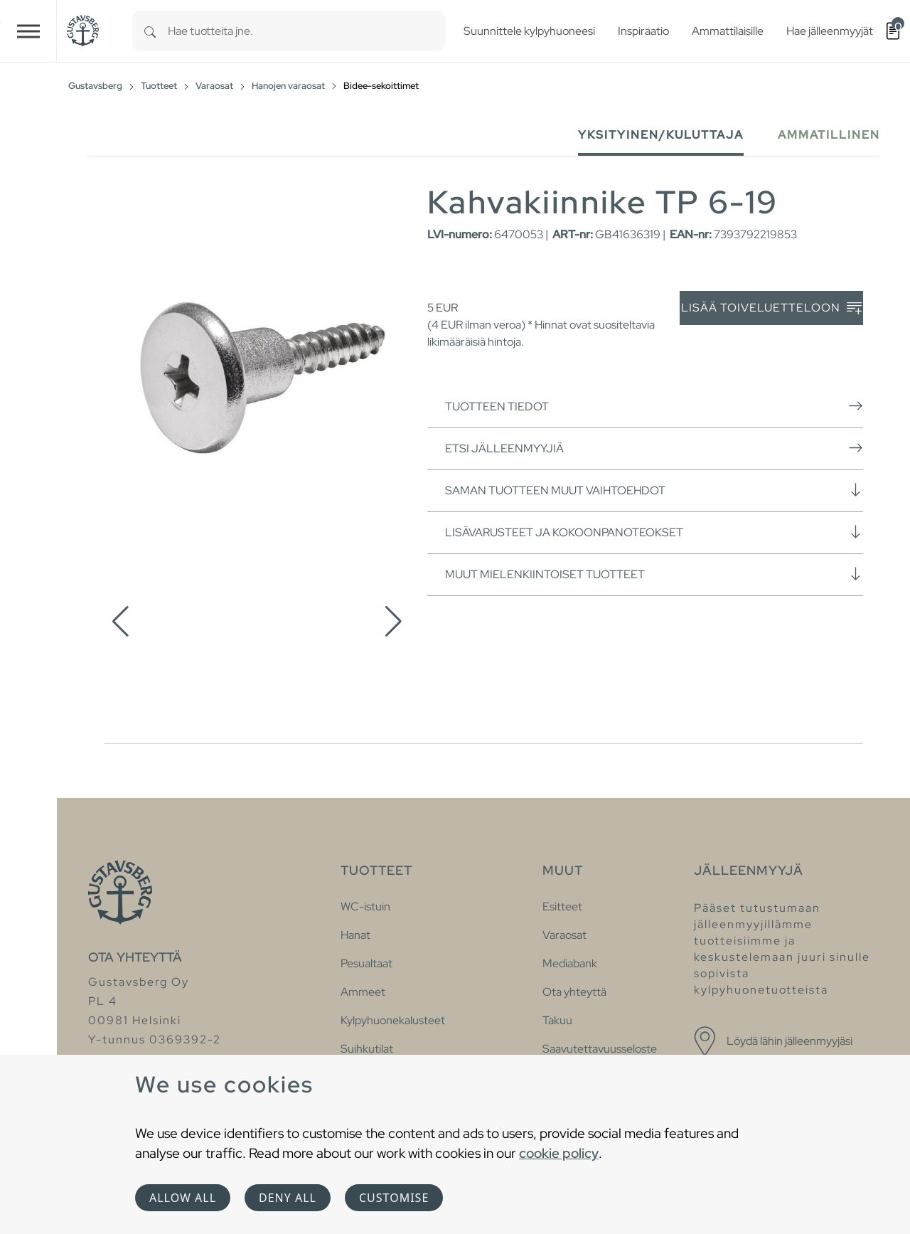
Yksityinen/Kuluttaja (661, 134)
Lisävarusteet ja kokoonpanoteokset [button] (654, 532)
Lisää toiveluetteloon (771, 308)
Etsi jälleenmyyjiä (654, 448)
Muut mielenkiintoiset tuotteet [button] (654, 574)
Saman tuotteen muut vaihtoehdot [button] (654, 490)
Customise (394, 1198)
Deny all (287, 1198)
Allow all (182, 1198)
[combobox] (306, 31)
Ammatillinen (829, 134)
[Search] (150, 31)
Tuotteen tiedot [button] (654, 406)
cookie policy (559, 1153)
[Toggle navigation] (28, 31)
